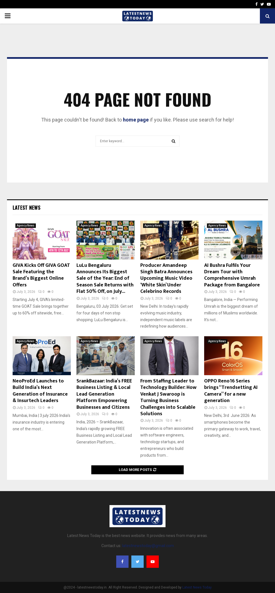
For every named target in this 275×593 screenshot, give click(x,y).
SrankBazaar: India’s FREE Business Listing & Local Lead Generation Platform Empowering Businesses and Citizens (104, 394)
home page (136, 120)
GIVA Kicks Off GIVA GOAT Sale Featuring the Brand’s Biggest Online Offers (41, 275)
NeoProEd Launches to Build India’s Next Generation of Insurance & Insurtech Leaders (40, 391)
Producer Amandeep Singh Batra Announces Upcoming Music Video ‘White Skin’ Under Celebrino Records (166, 278)
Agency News (25, 225)
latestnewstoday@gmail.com (148, 545)
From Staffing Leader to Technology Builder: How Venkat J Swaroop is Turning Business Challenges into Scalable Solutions (168, 397)
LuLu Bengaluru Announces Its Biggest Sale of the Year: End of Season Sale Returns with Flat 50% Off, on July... (105, 278)
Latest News (26, 207)
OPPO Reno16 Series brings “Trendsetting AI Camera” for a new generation (231, 391)
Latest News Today (197, 587)
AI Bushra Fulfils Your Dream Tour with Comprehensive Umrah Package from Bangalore (232, 275)
